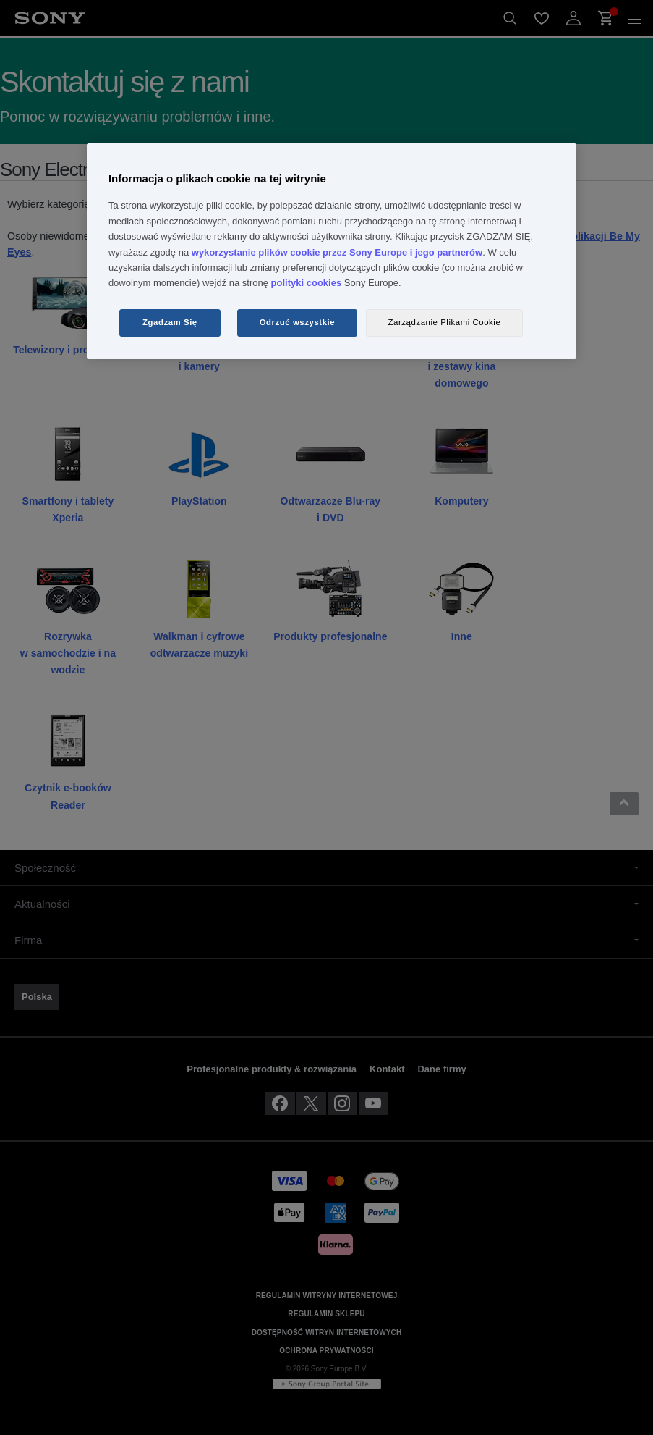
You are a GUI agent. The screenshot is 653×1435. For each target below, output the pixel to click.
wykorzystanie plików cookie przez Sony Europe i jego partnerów (337, 252)
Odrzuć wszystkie (298, 322)
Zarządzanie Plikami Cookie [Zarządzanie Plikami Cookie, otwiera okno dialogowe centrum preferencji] (444, 322)
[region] (331, 251)
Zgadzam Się (169, 322)
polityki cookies (306, 282)
